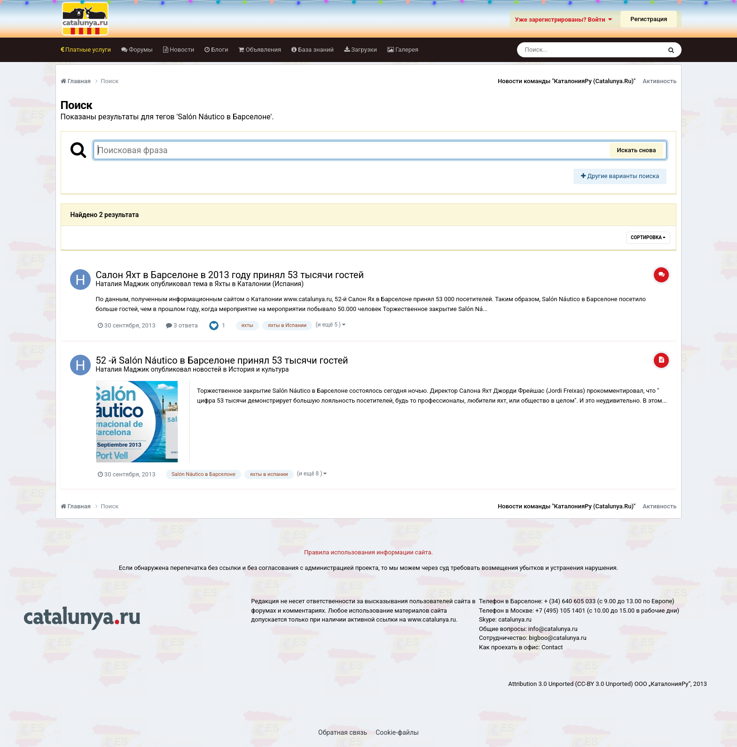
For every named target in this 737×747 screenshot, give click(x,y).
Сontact (552, 647)
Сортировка (648, 237)
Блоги (219, 49)
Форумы (140, 49)
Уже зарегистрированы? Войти (563, 19)
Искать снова (636, 150)
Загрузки (363, 49)
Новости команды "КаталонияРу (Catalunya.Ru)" (566, 81)
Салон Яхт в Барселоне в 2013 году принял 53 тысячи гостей (230, 274)
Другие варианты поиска (620, 175)
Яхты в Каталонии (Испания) (259, 284)
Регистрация (648, 19)
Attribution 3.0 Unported (540, 683)
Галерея (406, 49)
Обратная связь (342, 732)
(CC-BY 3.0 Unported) (604, 683)
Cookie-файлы (397, 732)
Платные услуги (87, 49)
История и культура (258, 369)
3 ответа (182, 325)
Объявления (262, 49)
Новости (181, 49)
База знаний (315, 49)
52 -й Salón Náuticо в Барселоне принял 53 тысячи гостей (222, 360)
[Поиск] (572, 49)
